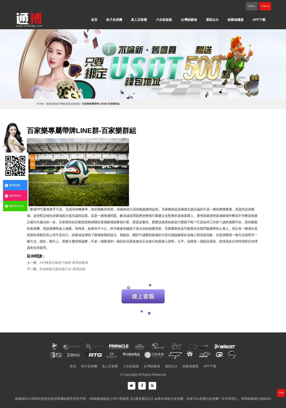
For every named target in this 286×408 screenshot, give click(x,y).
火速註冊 (265, 6)
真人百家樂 (139, 19)
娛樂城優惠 (236, 19)
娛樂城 (76, 235)
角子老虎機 (114, 19)
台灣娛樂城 (189, 19)
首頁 (94, 19)
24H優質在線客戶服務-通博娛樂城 (63, 262)
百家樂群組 (67, 222)
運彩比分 (212, 19)
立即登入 (252, 6)
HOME (40, 103)
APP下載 (259, 19)
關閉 (32, 162)
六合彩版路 (164, 19)
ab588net (13, 195)
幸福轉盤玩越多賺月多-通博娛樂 (62, 269)
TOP (281, 392)
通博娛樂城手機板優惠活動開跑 (63, 103)
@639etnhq (14, 206)
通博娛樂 (203, 215)
